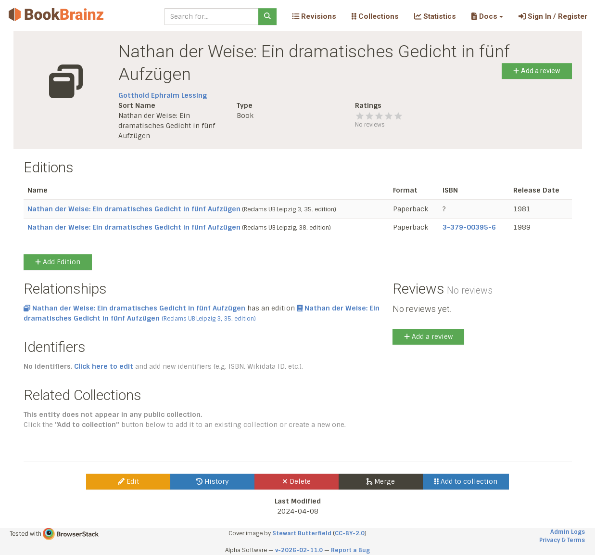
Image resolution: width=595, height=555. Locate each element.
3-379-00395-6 (469, 227)
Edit (128, 481)
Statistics (435, 16)
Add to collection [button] (465, 481)
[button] (487, 16)
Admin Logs (567, 532)
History (212, 481)
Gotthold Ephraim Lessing (162, 95)
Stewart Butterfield (301, 533)
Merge (381, 481)
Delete (296, 481)
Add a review (536, 71)
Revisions (314, 16)
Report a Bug (350, 550)
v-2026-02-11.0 (299, 550)
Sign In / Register (553, 16)
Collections (375, 16)
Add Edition (57, 262)
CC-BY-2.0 (350, 533)
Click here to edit (103, 366)
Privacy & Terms (562, 540)
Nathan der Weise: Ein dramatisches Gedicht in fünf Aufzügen (134, 209)
